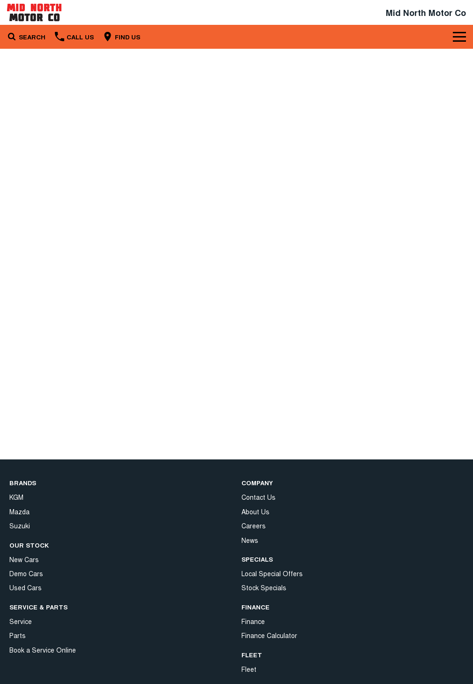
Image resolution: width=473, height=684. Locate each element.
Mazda (19, 511)
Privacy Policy (261, 626)
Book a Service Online (42, 649)
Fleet (248, 592)
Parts (17, 635)
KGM (16, 497)
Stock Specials (263, 511)
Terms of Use (262, 640)
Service (20, 621)
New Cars (24, 559)
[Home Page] (34, 12)
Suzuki (19, 525)
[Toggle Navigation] (459, 36)
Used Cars (25, 587)
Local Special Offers (272, 497)
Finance (253, 544)
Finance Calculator (269, 559)
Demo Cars (26, 573)
